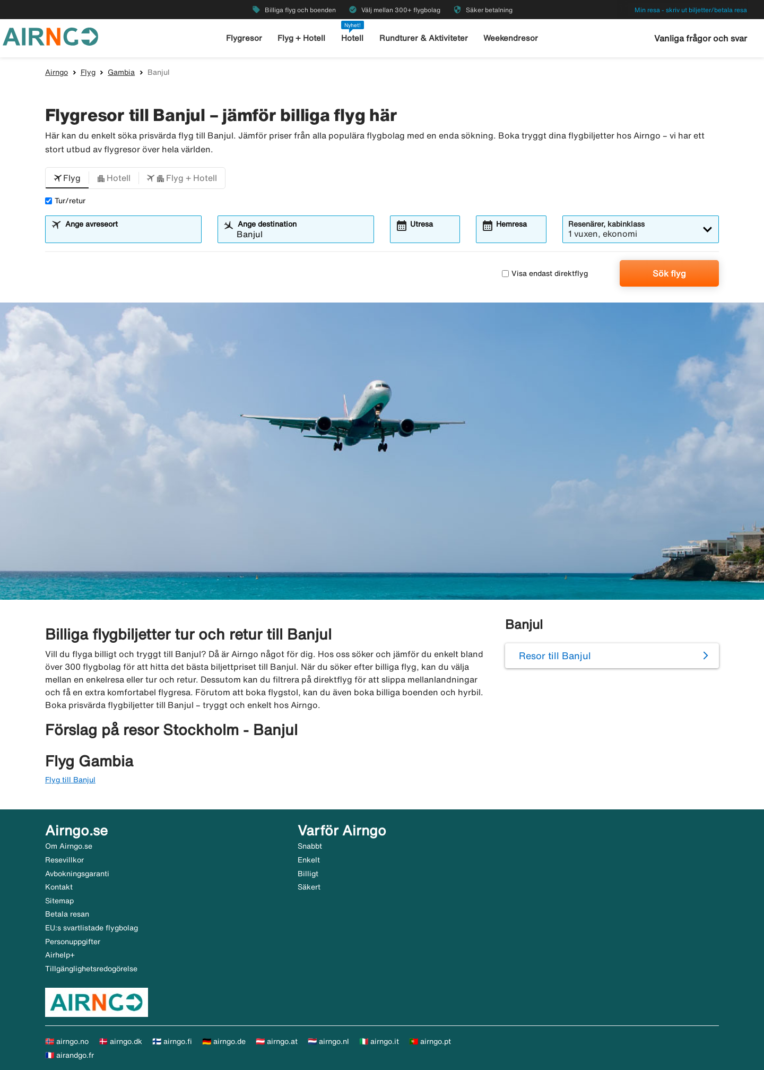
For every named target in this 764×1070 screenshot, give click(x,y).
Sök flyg (669, 273)
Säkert (309, 887)
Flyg (88, 72)
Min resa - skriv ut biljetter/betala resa (691, 9)
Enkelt (309, 860)
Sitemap (59, 900)
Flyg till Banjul (70, 779)
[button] (67, 178)
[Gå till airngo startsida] (50, 35)
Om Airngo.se (68, 846)
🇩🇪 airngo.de (224, 1041)
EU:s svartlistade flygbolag (91, 927)
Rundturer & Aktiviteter (423, 38)
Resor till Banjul (555, 655)
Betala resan (67, 914)
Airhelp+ (60, 955)
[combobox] (130, 234)
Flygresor (244, 38)
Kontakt (59, 887)
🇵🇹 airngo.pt (430, 1041)
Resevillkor (64, 860)
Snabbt (310, 846)
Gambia (121, 72)
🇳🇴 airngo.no (67, 1041)
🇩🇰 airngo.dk (120, 1041)
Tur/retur (65, 200)
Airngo (56, 72)
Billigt (308, 873)
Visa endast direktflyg (545, 273)
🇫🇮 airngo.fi (172, 1041)
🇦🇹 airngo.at (277, 1041)
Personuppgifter (72, 941)
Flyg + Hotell (301, 38)
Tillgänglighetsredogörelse (91, 968)
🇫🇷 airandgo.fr (69, 1055)
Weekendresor (510, 38)
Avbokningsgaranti (77, 873)
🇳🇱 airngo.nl (328, 1041)
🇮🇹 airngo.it (379, 1041)
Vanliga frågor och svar (700, 38)
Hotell (352, 38)
